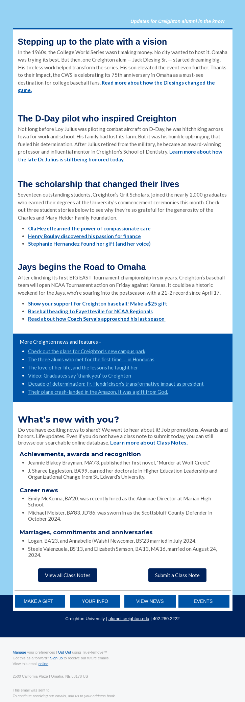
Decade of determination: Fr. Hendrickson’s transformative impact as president (116, 384)
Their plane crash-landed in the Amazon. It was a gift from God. (98, 392)
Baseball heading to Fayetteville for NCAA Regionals (90, 311)
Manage (19, 652)
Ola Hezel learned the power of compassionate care (89, 228)
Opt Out (64, 652)
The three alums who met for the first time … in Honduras (91, 359)
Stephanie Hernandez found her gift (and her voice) (89, 244)
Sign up (56, 658)
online (43, 664)
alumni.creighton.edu (128, 618)
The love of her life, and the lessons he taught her (83, 367)
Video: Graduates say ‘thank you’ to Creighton (79, 375)
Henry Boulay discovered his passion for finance (84, 236)
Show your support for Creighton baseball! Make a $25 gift (97, 303)
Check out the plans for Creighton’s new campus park (86, 351)
